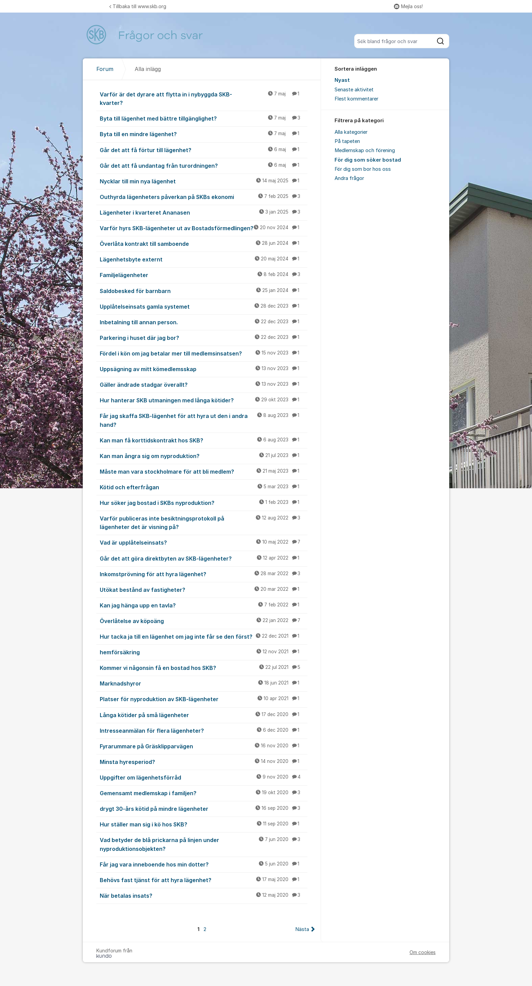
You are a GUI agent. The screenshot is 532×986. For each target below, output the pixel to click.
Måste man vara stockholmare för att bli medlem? (203, 471)
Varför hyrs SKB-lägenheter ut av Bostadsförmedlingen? (203, 228)
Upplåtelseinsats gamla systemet (203, 306)
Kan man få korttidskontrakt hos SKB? (203, 440)
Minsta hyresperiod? (203, 761)
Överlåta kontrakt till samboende (203, 243)
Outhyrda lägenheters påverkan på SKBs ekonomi (203, 196)
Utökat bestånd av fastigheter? (203, 589)
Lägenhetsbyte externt (203, 259)
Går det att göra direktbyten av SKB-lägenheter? (203, 558)
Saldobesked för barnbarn (203, 290)
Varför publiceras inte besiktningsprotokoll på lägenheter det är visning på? (203, 522)
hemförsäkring (203, 652)
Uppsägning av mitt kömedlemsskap (203, 368)
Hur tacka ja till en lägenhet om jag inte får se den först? (203, 636)
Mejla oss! (408, 6)
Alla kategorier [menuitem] (351, 132)
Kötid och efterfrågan (203, 487)
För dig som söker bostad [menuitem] (368, 160)
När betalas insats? (203, 895)
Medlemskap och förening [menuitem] (365, 150)
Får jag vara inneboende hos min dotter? (203, 864)
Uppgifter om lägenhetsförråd (203, 777)
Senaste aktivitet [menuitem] (354, 90)
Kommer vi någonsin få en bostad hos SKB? (203, 667)
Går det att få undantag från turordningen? (203, 165)
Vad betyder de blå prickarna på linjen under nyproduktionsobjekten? (203, 844)
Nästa (302, 929)
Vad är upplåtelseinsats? (203, 542)
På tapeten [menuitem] (347, 141)
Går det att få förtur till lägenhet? (203, 149)
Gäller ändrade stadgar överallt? (203, 384)
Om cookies (423, 952)
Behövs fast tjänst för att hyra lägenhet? (203, 879)
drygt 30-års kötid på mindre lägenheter (203, 808)
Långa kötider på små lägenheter (203, 714)
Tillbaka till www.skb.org (137, 6)
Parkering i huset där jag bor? (203, 337)
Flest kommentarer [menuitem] (356, 99)
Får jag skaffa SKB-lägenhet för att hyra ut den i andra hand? (203, 420)
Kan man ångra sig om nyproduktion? (203, 455)
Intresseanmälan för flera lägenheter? (203, 730)
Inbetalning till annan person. (203, 322)
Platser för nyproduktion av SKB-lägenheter (203, 698)
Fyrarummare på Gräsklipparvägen (203, 746)
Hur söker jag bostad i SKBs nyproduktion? (203, 502)
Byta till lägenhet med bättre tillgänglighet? (203, 118)
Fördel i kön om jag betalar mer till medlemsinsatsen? (203, 353)
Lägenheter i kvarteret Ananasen (203, 212)
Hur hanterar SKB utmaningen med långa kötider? (203, 400)
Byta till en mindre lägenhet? (203, 134)
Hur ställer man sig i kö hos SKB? (203, 824)
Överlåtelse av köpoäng (203, 620)
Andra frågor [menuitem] (349, 178)
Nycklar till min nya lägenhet (203, 181)
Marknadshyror (203, 683)
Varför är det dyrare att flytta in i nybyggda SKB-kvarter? (203, 98)
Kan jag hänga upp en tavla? (203, 605)
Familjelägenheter (203, 274)
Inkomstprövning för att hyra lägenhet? (203, 574)
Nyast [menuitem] (342, 80)
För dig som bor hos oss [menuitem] (363, 169)
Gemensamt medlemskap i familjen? (203, 793)
